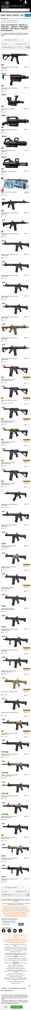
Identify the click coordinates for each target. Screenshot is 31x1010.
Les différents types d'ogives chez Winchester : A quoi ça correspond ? (15, 963)
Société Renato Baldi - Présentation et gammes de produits (15, 956)
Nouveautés (9, 15)
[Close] (29, 985)
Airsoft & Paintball (25, 18)
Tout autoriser (17, 1007)
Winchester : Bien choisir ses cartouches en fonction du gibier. (15, 945)
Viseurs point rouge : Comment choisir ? (16, 966)
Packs (22, 15)
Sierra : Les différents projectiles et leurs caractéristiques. (15, 958)
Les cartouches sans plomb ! (15, 951)
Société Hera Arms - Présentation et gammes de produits (15, 948)
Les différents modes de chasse (15, 976)
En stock (5, 43)
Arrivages (3, 15)
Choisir (5, 1007)
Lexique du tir (15, 961)
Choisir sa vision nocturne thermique (15, 973)
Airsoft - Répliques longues (9, 20)
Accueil (12, 18)
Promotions (15, 15)
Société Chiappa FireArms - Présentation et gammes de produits (15, 955)
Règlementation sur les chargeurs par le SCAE (15, 968)
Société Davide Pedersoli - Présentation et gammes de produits (16, 971)
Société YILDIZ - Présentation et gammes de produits (15, 953)
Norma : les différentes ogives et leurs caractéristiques (16, 960)
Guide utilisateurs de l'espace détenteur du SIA (15, 974)
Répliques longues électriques (9, 22)
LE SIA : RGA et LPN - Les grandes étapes (15, 981)
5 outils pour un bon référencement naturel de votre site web (15, 979)
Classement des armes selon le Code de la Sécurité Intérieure (15, 909)
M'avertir (28, 403)
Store (16, 18)
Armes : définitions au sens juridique (15, 965)
